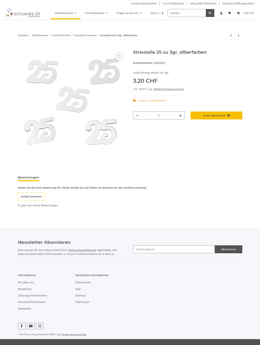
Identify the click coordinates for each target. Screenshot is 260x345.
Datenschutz (83, 282)
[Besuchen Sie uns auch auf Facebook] (21, 326)
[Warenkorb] (245, 13)
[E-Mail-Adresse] (174, 249)
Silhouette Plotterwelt (203, 3)
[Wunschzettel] (229, 13)
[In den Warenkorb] (21, 48)
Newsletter (24, 308)
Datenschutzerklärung (82, 250)
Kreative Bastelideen (144, 3)
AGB (78, 289)
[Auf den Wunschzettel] (119, 57)
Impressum (82, 302)
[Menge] (159, 115)
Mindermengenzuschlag (169, 89)
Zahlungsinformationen (32, 295)
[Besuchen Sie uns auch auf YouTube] (30, 326)
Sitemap (80, 295)
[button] (221, 13)
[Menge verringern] (137, 115)
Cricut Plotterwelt (173, 3)
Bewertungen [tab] (28, 177)
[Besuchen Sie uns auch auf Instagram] (39, 326)
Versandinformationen (32, 302)
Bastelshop (25, 289)
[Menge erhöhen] (180, 115)
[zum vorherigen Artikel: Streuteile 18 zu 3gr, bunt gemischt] (231, 35)
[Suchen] (186, 13)
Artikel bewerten (31, 196)
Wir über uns (26, 282)
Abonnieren (228, 249)
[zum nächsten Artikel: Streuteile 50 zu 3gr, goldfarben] (238, 35)
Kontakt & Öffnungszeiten (238, 3)
